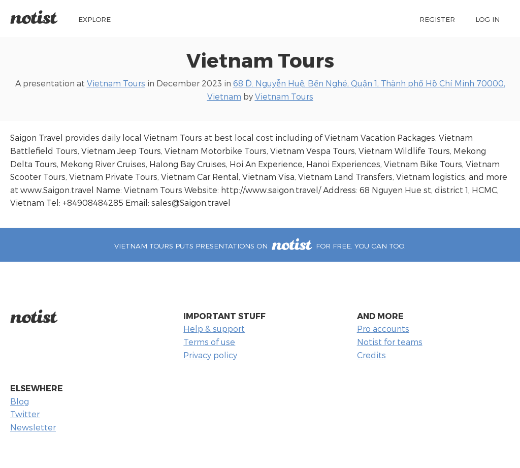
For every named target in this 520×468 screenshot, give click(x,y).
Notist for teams (389, 342)
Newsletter (33, 427)
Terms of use (209, 342)
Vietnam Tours (260, 60)
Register (437, 19)
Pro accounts (383, 328)
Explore (94, 19)
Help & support (214, 328)
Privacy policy (210, 355)
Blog (19, 401)
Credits (371, 355)
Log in (487, 19)
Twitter (25, 414)
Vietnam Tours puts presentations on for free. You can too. (259, 245)
